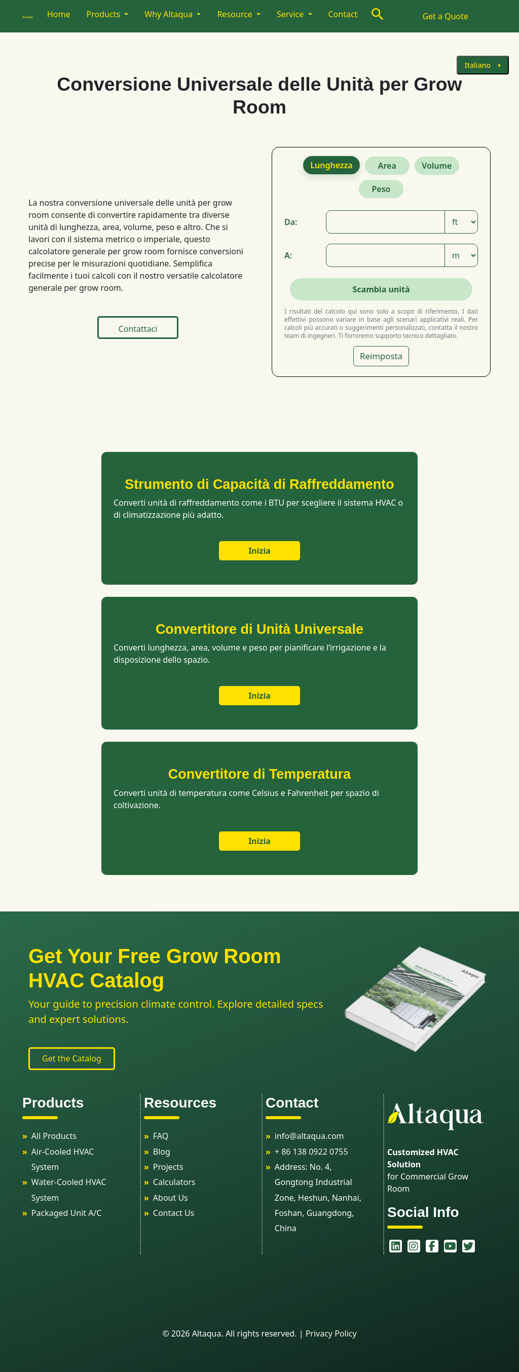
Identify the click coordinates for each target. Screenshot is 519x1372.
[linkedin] (390, 1246)
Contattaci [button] (138, 328)
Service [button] (291, 14)
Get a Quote (445, 16)
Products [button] (105, 14)
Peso (381, 189)
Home (58, 14)
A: (288, 255)
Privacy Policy (331, 1333)
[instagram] (408, 1246)
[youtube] (445, 1246)
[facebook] (427, 1246)
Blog (161, 1151)
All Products (54, 1135)
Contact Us (173, 1212)
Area (387, 165)
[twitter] (463, 1246)
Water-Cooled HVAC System (68, 1189)
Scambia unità (381, 289)
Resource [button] (235, 14)
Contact (343, 14)
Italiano (478, 65)
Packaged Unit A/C (66, 1212)
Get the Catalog (71, 1058)
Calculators (174, 1182)
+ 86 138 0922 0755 (311, 1151)
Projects (168, 1166)
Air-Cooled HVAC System (62, 1159)
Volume (437, 165)
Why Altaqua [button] (169, 14)
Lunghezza (331, 165)
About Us (170, 1197)
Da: (291, 221)
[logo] (32, 16)
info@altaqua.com (309, 1135)
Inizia (259, 550)
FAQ (160, 1135)
